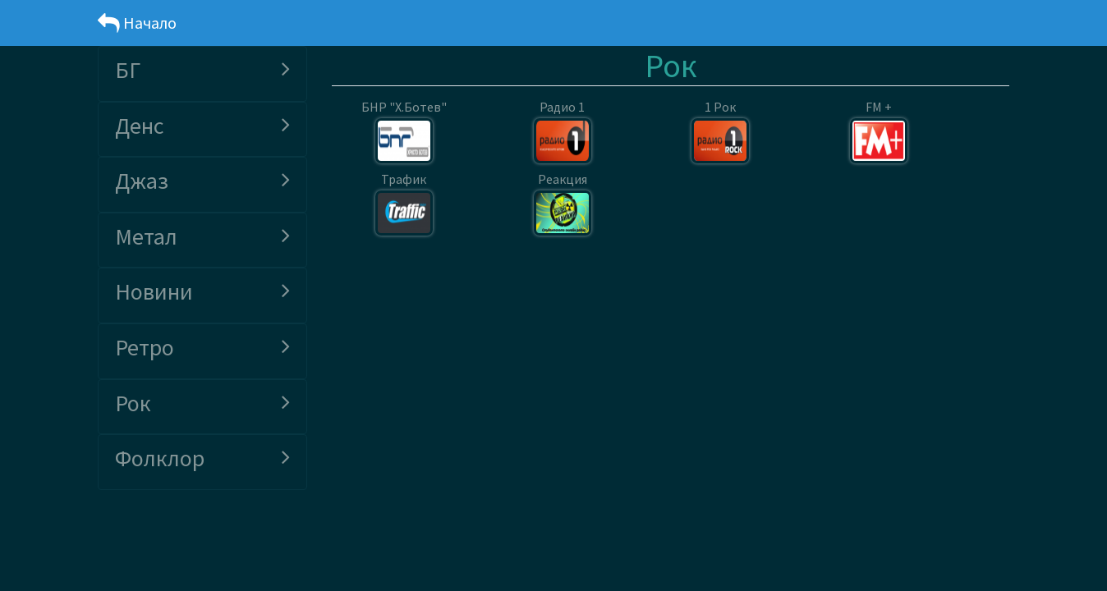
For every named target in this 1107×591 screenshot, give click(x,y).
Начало (137, 22)
